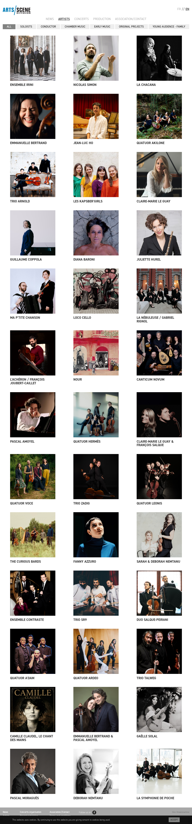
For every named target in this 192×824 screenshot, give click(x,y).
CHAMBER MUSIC (75, 26)
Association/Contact (130, 19)
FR (179, 9)
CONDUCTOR (48, 26)
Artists (64, 19)
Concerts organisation (30, 812)
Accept (174, 819)
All (9, 26)
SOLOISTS (26, 26)
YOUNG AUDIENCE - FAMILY (169, 26)
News (50, 19)
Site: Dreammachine (180, 812)
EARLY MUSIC (102, 26)
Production (102, 19)
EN (187, 9)
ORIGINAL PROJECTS (131, 26)
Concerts (81, 19)
